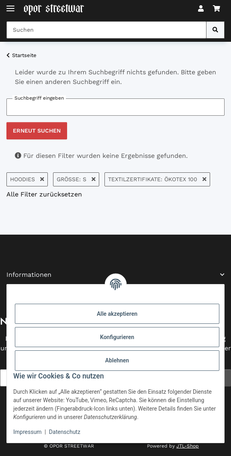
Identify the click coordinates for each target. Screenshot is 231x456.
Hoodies (27, 179)
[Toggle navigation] (10, 5)
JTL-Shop (187, 446)
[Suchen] (215, 30)
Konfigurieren (117, 337)
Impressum (27, 432)
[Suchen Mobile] (106, 30)
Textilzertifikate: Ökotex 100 (157, 179)
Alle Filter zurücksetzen (44, 194)
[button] (201, 9)
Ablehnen (117, 360)
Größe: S (76, 179)
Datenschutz (64, 432)
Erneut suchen (37, 130)
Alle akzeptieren (117, 314)
